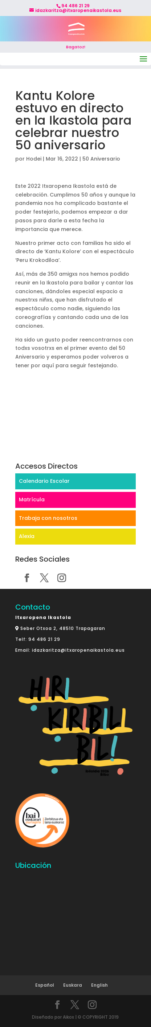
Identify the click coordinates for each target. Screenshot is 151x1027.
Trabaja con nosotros (48, 518)
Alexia (26, 536)
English (99, 985)
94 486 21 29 (44, 639)
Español (44, 985)
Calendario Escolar (44, 481)
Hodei (33, 158)
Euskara (72, 985)
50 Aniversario (101, 158)
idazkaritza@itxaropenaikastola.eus (78, 650)
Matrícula (32, 499)
